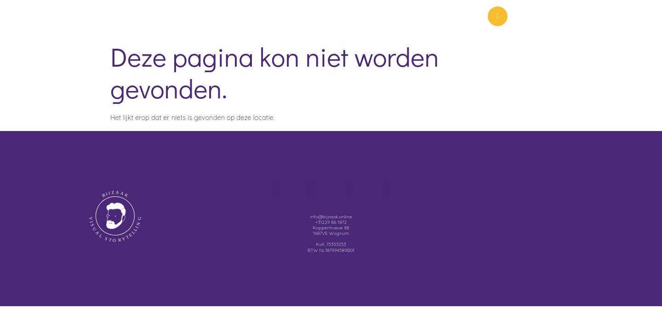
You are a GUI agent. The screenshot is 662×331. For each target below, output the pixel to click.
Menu (551, 18)
